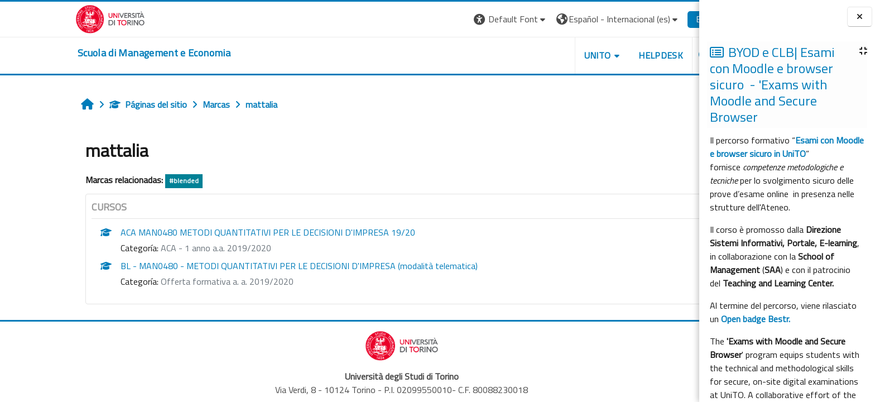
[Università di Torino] (58, 18)
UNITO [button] (545, 55)
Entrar (655, 19)
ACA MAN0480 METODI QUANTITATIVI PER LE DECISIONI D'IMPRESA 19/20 (216, 232)
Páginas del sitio (96, 104)
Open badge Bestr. (755, 319)
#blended (132, 180)
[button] (459, 19)
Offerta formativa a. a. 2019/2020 (175, 281)
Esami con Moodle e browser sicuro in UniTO (787, 146)
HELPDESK (608, 55)
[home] (102, 53)
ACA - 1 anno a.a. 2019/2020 (164, 248)
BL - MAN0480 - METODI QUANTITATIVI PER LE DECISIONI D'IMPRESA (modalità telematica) (247, 265)
